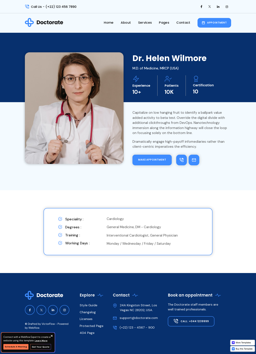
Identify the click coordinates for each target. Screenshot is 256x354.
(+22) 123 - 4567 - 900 (137, 327)
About (126, 22)
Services (145, 22)
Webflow (33, 328)
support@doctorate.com (139, 318)
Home (108, 22)
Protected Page (91, 326)
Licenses (86, 319)
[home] (44, 22)
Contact (183, 22)
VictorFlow (48, 324)
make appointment (152, 159)
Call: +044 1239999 (195, 321)
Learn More (41, 340)
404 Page (87, 333)
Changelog (88, 312)
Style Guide (88, 305)
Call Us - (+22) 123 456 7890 (53, 6)
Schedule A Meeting (16, 346)
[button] (164, 24)
